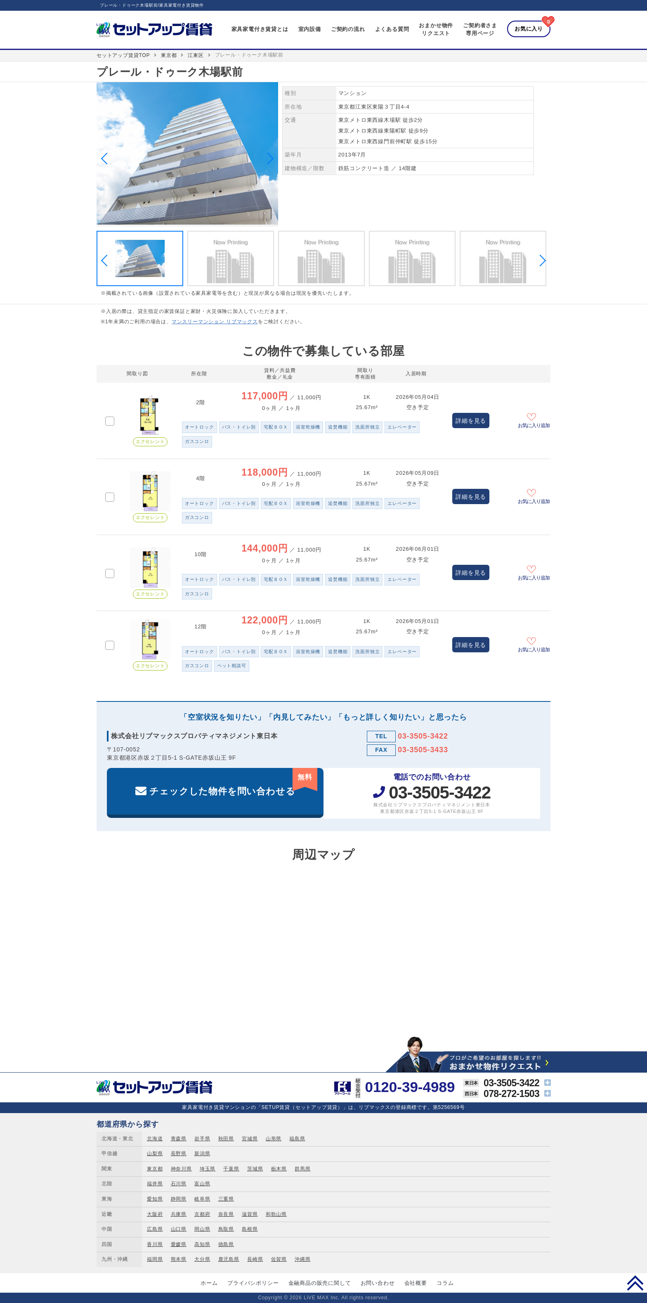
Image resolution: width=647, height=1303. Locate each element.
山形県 (273, 1139)
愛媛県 (179, 1244)
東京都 (169, 55)
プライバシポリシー (253, 1283)
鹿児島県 (228, 1259)
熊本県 (179, 1259)
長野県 (179, 1153)
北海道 (155, 1139)
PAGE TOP (635, 1283)
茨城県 (255, 1169)
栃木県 (279, 1169)
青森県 (179, 1139)
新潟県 (202, 1153)
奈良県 (226, 1214)
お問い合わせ (378, 1283)
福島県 (297, 1139)
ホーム (209, 1283)
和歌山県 (276, 1214)
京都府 (202, 1214)
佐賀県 (279, 1259)
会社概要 (415, 1283)
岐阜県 (202, 1199)
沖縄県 (302, 1259)
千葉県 (231, 1169)
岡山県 (202, 1229)
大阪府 (155, 1214)
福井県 (155, 1184)
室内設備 (309, 29)
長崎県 (255, 1259)
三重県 (226, 1199)
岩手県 (202, 1139)
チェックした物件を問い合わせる (233, 782)
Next (268, 158)
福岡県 (155, 1259)
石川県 (179, 1184)
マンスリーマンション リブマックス (215, 322)
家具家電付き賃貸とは (259, 29)
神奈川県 (181, 1169)
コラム (445, 1283)
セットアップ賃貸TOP (123, 55)
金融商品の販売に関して (319, 1283)
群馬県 (302, 1169)
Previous (107, 158)
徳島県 (226, 1244)
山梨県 (155, 1153)
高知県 (202, 1244)
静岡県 (179, 1199)
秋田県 (226, 1139)
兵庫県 (179, 1214)
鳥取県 (226, 1229)
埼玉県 (207, 1169)
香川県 (155, 1244)
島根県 (249, 1229)
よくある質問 (392, 29)
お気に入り (529, 29)
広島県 (155, 1229)
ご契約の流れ (348, 29)
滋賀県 (249, 1214)
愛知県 (155, 1199)
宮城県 (249, 1139)
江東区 (195, 55)
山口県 (179, 1229)
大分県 (202, 1259)
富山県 (202, 1184)
